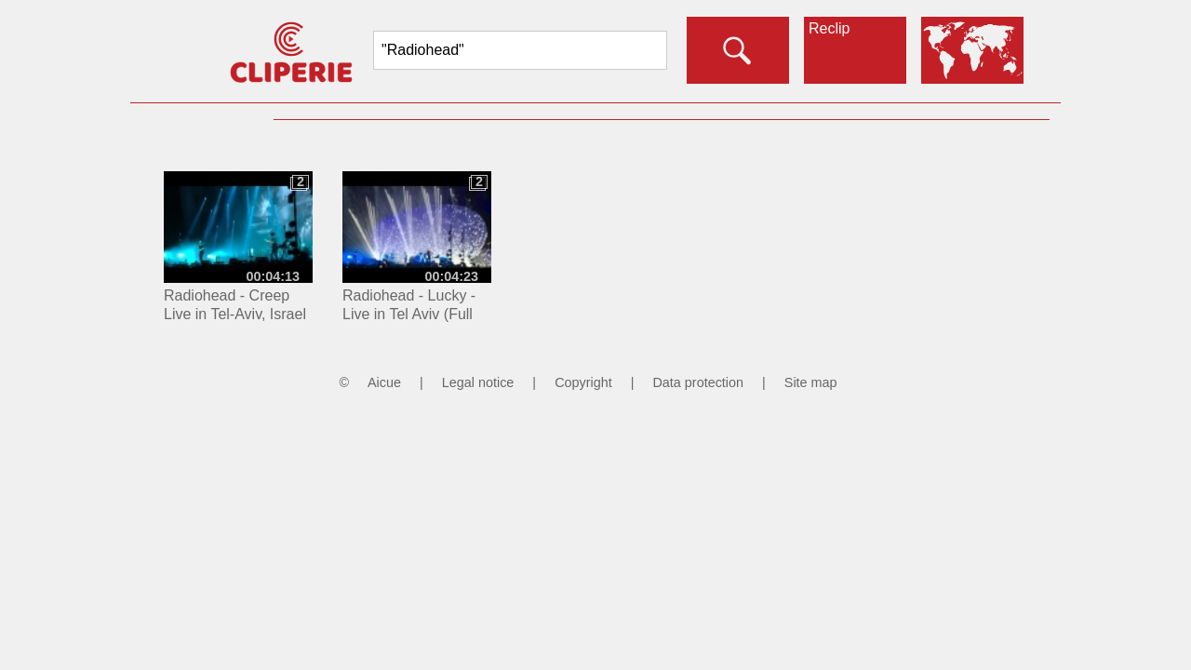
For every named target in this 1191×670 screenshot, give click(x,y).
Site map (810, 382)
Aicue (384, 382)
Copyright (583, 382)
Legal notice (478, 382)
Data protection (697, 382)
